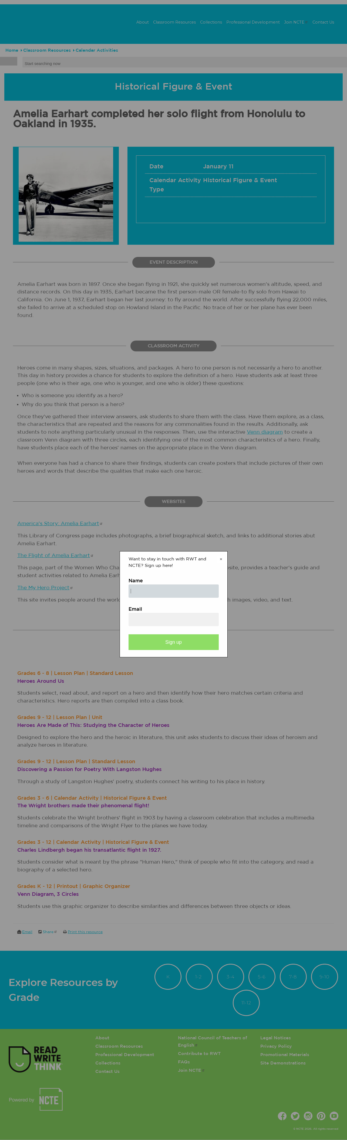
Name (136, 581)
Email (135, 609)
